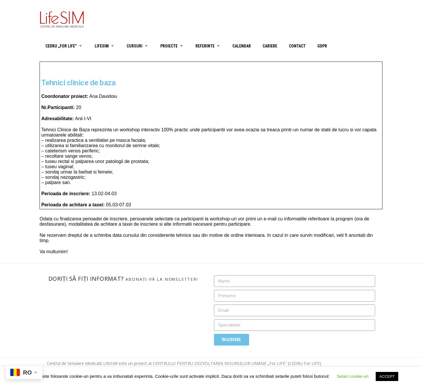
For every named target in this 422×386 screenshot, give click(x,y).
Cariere (270, 46)
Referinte (205, 46)
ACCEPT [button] (387, 376)
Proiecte (169, 46)
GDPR (322, 46)
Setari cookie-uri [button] (352, 376)
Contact (297, 46)
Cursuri (134, 46)
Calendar (241, 46)
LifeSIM (102, 46)
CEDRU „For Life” (61, 46)
